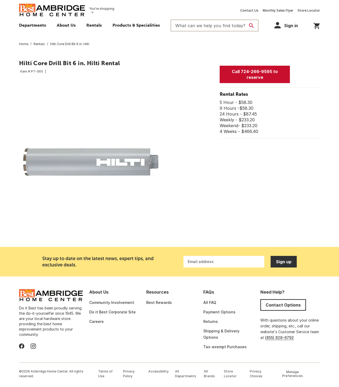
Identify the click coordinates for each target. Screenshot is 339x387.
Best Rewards (159, 302)
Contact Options (283, 305)
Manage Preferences (292, 374)
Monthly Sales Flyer (278, 10)
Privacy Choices (256, 373)
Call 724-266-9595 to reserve (255, 74)
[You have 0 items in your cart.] (316, 25)
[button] (136, 26)
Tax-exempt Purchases (225, 347)
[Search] (251, 25)
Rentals (94, 25)
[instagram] (33, 346)
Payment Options (219, 312)
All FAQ (209, 302)
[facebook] (21, 346)
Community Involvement (111, 302)
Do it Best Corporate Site (112, 312)
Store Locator (309, 10)
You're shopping (101, 9)
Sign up (283, 261)
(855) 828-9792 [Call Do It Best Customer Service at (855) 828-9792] (279, 337)
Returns (210, 321)
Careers (96, 321)
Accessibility (158, 371)
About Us (66, 25)
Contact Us (249, 10)
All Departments (185, 373)
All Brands (209, 373)
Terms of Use (105, 373)
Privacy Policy (129, 373)
